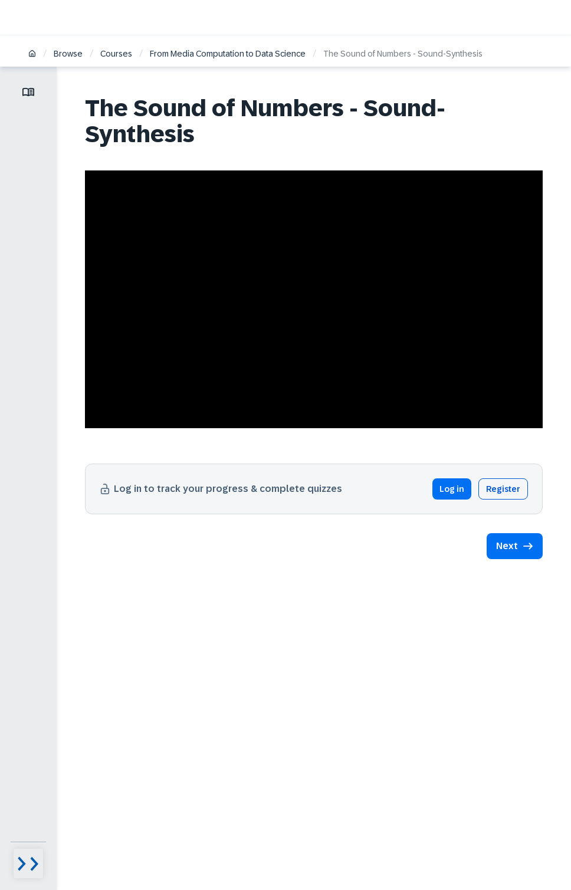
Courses (116, 53)
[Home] (32, 55)
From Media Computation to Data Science (228, 53)
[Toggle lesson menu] (28, 92)
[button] (515, 546)
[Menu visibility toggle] (28, 863)
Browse (68, 53)
